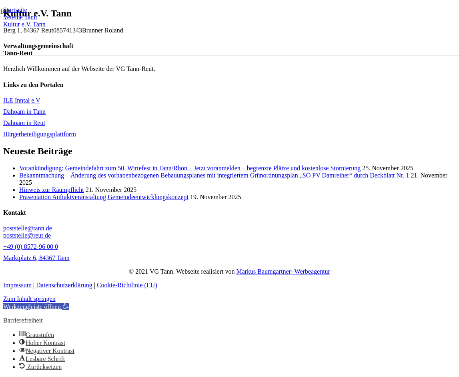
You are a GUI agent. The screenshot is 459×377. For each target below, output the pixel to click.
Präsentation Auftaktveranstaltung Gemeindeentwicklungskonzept (103, 197)
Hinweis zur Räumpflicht (51, 189)
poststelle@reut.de (27, 235)
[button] (36, 306)
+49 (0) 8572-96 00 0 (30, 246)
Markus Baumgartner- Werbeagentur (283, 271)
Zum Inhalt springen (29, 298)
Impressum (17, 285)
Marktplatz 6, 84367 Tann (36, 257)
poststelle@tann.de (27, 228)
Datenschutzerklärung (64, 285)
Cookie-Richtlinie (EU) (127, 285)
